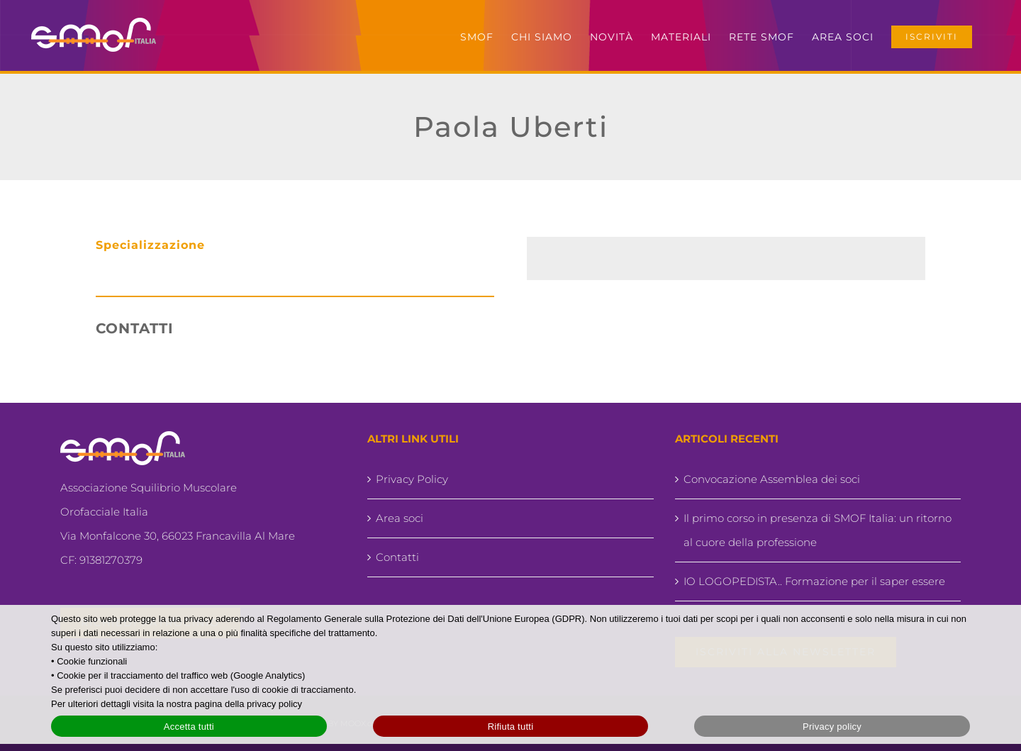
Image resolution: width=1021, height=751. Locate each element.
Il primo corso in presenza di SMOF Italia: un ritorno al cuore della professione (818, 530)
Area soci (399, 518)
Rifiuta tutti (511, 726)
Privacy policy (832, 726)
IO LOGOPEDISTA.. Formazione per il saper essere (814, 581)
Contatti (397, 557)
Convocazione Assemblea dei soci (772, 479)
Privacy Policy (412, 479)
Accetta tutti (189, 726)
